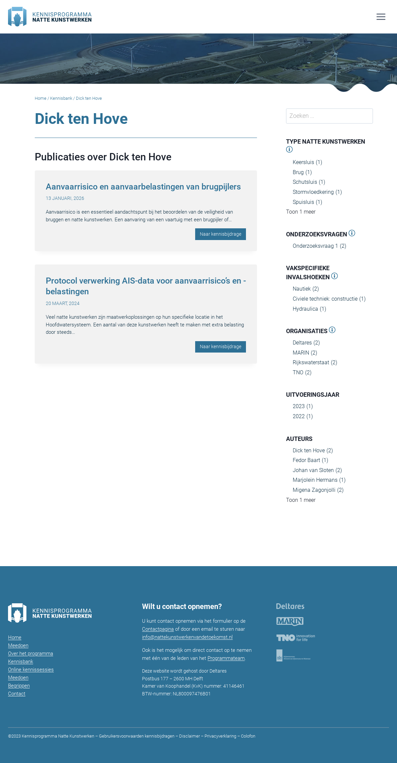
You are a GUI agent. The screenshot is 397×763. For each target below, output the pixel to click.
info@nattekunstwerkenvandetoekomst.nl (187, 637)
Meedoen (18, 645)
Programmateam (226, 658)
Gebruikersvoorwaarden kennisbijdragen (136, 736)
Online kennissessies (31, 670)
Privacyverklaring (220, 736)
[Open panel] (289, 150)
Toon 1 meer (300, 212)
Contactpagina (158, 629)
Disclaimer (189, 736)
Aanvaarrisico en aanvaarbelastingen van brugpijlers (143, 187)
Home (40, 98)
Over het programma (30, 654)
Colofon (247, 736)
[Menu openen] (381, 16)
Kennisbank (61, 98)
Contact (16, 694)
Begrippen (19, 686)
